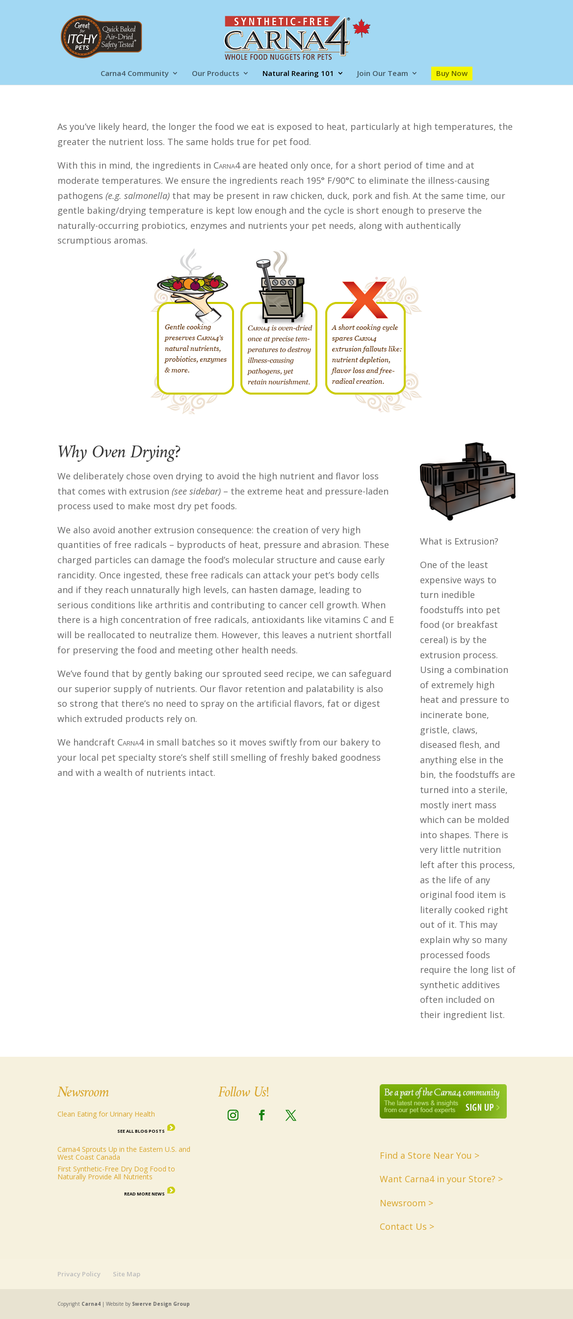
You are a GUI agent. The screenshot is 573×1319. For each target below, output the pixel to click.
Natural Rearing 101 (298, 74)
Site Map (126, 1273)
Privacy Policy (79, 1273)
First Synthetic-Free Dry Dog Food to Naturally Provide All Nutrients (116, 1172)
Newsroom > (406, 1203)
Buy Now (452, 73)
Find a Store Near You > (429, 1155)
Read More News (144, 1194)
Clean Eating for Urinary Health (106, 1114)
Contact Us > (407, 1226)
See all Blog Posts (141, 1131)
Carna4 (91, 1303)
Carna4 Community (135, 74)
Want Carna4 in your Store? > (441, 1179)
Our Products (215, 74)
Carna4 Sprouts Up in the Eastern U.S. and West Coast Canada (123, 1153)
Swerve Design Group (161, 1303)
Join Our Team (382, 74)
